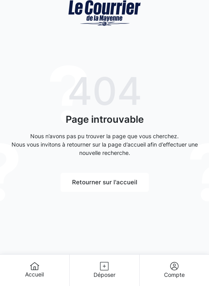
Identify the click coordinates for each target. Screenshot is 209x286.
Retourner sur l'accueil (104, 182)
